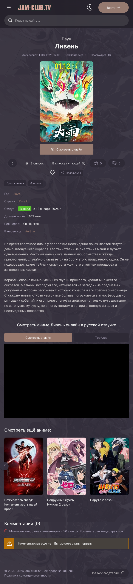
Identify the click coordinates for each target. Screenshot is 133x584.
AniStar (30, 231)
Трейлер (101, 337)
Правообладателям (105, 573)
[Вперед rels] (128, 466)
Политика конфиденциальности (27, 575)
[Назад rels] (4, 466)
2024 (17, 194)
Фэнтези (35, 183)
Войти (111, 7)
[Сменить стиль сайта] (89, 7)
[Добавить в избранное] (52, 173)
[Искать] (10, 20)
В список (37, 163)
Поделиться (73, 173)
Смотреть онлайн (69, 149)
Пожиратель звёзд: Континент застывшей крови (20, 504)
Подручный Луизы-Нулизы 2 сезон (61, 502)
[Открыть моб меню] (8, 7)
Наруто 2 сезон (101, 500)
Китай (23, 201)
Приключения (15, 183)
